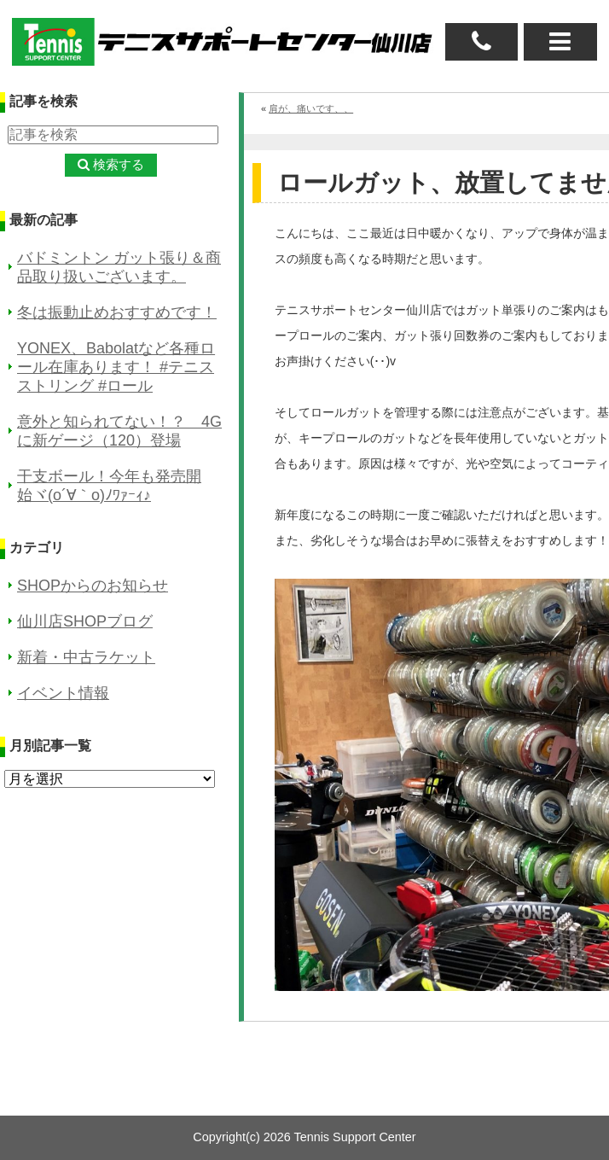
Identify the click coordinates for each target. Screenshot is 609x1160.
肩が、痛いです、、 (311, 108)
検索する (118, 164)
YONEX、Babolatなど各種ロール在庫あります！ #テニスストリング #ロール (116, 367)
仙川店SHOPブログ (85, 621)
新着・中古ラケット (86, 657)
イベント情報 (63, 693)
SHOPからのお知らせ (92, 585)
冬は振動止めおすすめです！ (117, 312)
